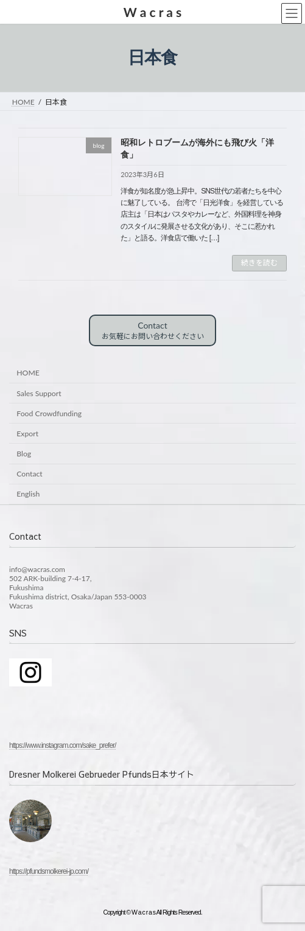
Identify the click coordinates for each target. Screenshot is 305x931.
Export (27, 433)
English (28, 493)
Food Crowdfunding (49, 413)
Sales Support (38, 393)
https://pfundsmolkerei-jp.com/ (48, 871)
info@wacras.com (37, 568)
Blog (23, 453)
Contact (153, 330)
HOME (28, 372)
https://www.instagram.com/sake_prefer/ (62, 745)
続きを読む (259, 262)
